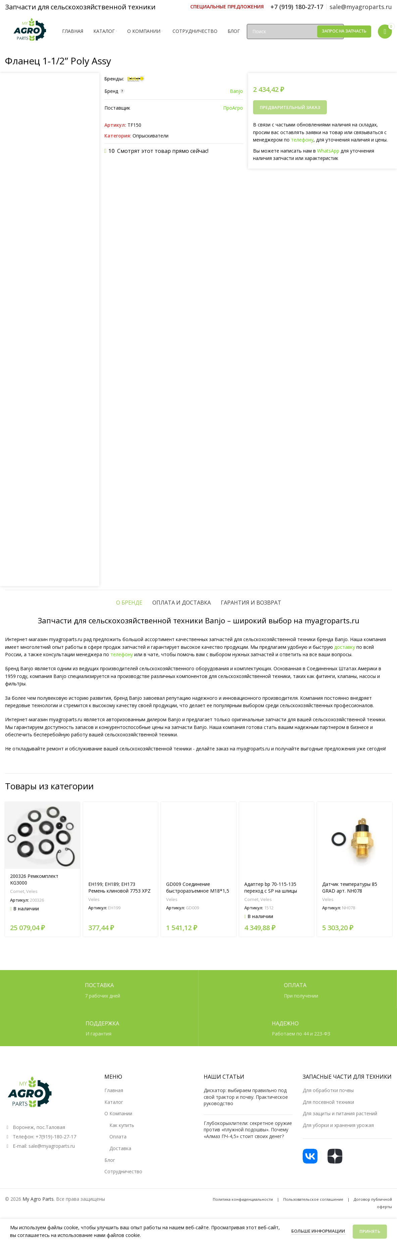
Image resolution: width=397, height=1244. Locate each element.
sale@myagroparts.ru (52, 1146)
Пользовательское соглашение (313, 1199)
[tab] (129, 603)
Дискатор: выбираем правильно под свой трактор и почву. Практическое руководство (246, 1097)
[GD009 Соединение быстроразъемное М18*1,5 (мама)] (198, 839)
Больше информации (318, 1231)
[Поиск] (295, 31)
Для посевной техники (328, 1102)
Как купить (121, 1125)
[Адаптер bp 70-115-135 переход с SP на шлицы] (276, 839)
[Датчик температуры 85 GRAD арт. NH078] (354, 839)
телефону (302, 139)
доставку (344, 647)
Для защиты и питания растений (340, 1113)
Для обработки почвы (328, 1090)
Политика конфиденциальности (243, 1199)
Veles (32, 891)
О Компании (118, 1113)
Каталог (113, 1102)
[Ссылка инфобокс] (227, 6)
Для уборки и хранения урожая (338, 1125)
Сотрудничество (123, 1171)
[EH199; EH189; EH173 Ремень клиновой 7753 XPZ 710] (120, 839)
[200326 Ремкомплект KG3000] (42, 835)
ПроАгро (233, 108)
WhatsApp (328, 151)
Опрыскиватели (150, 135)
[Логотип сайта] (30, 30)
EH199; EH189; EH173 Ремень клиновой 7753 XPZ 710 (119, 890)
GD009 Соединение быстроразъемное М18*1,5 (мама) (197, 890)
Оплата (118, 1136)
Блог (109, 1160)
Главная (113, 1090)
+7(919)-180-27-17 (56, 1136)
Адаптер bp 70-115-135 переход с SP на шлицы (270, 887)
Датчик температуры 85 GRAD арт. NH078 (349, 887)
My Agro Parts (38, 1199)
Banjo (236, 91)
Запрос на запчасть (344, 31)
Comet (17, 891)
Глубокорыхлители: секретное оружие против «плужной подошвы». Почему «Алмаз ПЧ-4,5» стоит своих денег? (248, 1129)
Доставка (120, 1148)
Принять (369, 1231)
